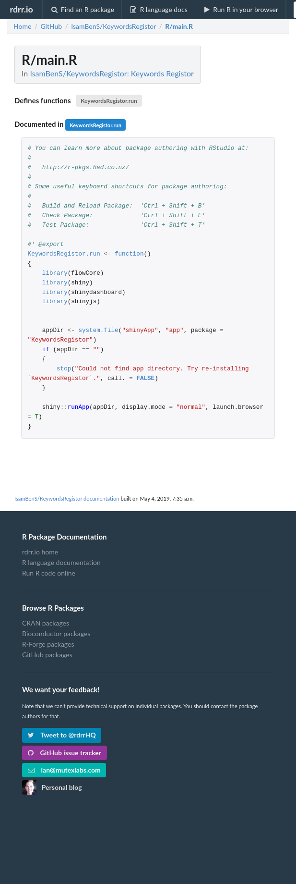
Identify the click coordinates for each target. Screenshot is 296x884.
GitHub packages (47, 655)
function (129, 254)
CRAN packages (45, 623)
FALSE (145, 379)
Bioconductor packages (56, 633)
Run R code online (48, 573)
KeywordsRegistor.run (109, 100)
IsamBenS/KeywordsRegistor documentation (66, 498)
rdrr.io (21, 9)
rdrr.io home (40, 552)
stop (64, 369)
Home (22, 26)
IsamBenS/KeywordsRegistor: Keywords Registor (112, 73)
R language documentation (61, 562)
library (55, 274)
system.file (98, 331)
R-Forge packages (48, 644)
